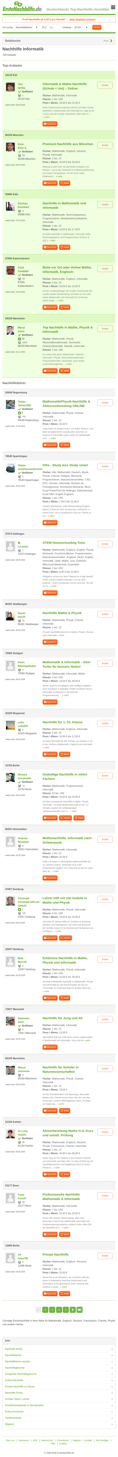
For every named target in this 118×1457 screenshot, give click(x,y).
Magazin (9, 1424)
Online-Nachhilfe (14, 1380)
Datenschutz (47, 1440)
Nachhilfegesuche (14, 1367)
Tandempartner (13, 1418)
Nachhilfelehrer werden (17, 1361)
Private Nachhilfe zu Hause (20, 1386)
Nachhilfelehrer (13, 1355)
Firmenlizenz (63, 1440)
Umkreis (66, 27)
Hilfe (53, 1443)
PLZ (44, 27)
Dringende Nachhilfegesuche (20, 1374)
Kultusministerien (14, 1411)
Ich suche (7, 27)
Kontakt (88, 1440)
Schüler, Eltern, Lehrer (17, 1399)
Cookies (63, 1443)
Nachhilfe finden (14, 1349)
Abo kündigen (102, 1440)
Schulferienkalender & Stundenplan (24, 1405)
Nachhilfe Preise (14, 1392)
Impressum (23, 1440)
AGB (35, 1440)
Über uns (10, 1440)
